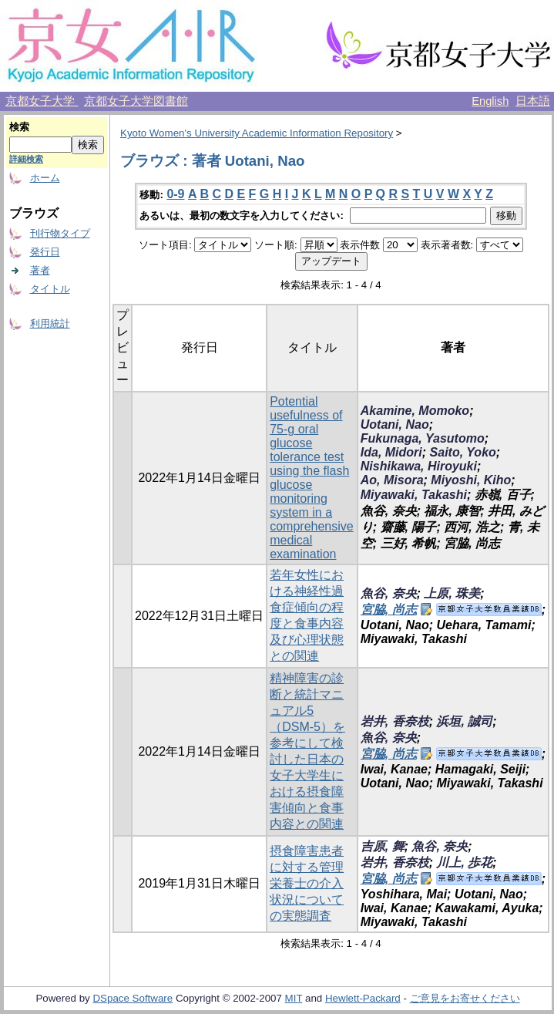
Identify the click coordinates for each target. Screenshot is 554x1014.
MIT (294, 998)
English (490, 101)
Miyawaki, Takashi (414, 494)
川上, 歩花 (464, 862)
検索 (19, 127)
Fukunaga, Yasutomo (423, 438)
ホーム (45, 178)
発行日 (45, 252)
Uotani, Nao (395, 424)
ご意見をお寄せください (465, 998)
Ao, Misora (392, 480)
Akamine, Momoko (415, 410)
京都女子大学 (41, 101)
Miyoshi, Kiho (471, 480)
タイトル (50, 289)
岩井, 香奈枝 (395, 721)
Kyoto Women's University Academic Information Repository (256, 133)
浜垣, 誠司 (464, 721)
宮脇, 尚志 (389, 609)
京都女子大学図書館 (136, 101)
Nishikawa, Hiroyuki (419, 466)
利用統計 (50, 323)
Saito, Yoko (463, 452)
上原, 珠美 (452, 593)
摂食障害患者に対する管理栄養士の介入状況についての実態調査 (307, 883)
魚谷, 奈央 (389, 593)
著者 (40, 270)
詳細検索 (26, 158)
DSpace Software (132, 998)
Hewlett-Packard (363, 998)
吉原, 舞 (383, 846)
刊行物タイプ (60, 233)
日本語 (532, 101)
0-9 (175, 193)
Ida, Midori (391, 452)
